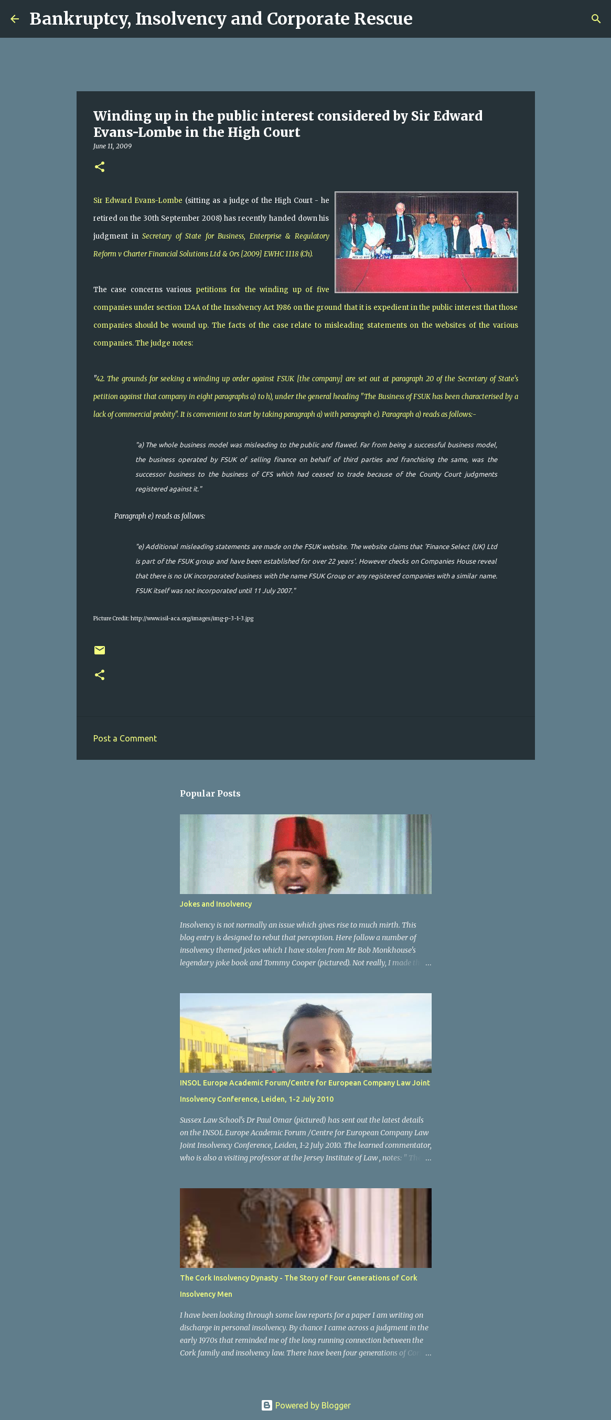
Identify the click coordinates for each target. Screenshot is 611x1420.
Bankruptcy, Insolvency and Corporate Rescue (221, 18)
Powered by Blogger (306, 1405)
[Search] (427, 18)
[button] (99, 167)
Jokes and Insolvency (216, 904)
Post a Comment (125, 738)
